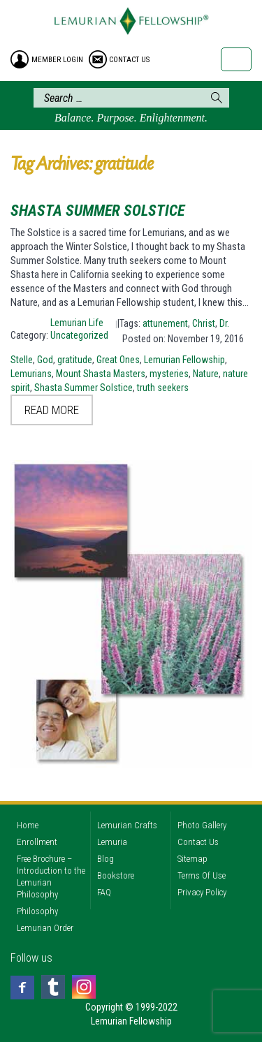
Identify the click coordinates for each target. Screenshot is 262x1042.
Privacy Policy (201, 892)
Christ (203, 323)
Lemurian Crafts (127, 825)
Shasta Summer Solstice (97, 210)
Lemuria (112, 842)
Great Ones (118, 359)
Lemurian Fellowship (184, 359)
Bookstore (115, 875)
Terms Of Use (201, 875)
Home (27, 825)
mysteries (169, 373)
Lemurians (31, 373)
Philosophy (37, 911)
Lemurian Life (76, 322)
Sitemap (192, 858)
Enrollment (37, 842)
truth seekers (163, 387)
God (45, 359)
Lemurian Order (45, 928)
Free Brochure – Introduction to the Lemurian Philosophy (51, 876)
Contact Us (198, 842)
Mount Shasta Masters (100, 373)
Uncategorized (79, 335)
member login (57, 59)
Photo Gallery (201, 825)
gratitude (74, 359)
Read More (51, 410)
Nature (206, 373)
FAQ (104, 892)
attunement (165, 323)
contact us (129, 59)
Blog (105, 858)
